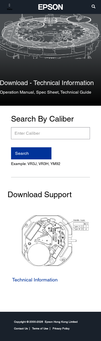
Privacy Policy (61, 328)
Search (22, 153)
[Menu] (9, 6)
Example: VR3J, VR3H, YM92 (35, 164)
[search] (93, 7)
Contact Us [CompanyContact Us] (21, 328)
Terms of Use (40, 328)
